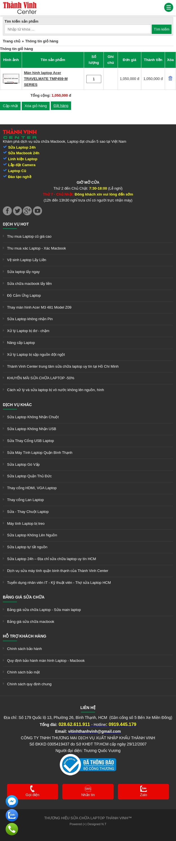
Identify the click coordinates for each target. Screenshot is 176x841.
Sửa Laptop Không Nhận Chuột (33, 417)
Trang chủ (11, 41)
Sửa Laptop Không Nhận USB (31, 429)
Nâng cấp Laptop (21, 343)
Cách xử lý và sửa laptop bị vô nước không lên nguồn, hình (55, 390)
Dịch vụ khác (17, 404)
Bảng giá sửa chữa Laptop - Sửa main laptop (44, 610)
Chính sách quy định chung (29, 684)
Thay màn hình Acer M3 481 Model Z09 (39, 307)
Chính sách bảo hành (24, 649)
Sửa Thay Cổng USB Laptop (30, 441)
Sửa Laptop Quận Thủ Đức (29, 476)
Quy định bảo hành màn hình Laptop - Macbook (46, 660)
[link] (20, 4)
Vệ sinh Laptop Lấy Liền (26, 260)
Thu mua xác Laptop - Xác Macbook (36, 248)
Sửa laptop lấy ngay (23, 272)
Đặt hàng (61, 105)
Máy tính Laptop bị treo (26, 523)
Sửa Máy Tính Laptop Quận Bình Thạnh (39, 452)
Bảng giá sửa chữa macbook (30, 621)
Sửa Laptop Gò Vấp (23, 464)
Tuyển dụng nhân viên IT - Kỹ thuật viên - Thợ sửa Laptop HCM (59, 582)
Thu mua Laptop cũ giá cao (29, 236)
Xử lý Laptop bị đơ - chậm (28, 331)
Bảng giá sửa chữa (24, 597)
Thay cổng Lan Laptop (25, 500)
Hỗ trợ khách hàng (24, 636)
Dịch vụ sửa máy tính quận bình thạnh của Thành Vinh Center (57, 571)
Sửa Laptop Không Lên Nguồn (32, 535)
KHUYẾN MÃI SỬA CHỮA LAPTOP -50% (40, 378)
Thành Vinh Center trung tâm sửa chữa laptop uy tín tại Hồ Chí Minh (63, 366)
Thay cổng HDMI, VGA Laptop (32, 488)
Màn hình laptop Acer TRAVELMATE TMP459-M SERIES (46, 79)
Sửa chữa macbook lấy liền (29, 283)
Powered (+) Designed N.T (88, 824)
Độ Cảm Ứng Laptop (24, 295)
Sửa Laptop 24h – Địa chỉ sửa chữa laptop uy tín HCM (51, 559)
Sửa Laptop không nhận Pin (30, 319)
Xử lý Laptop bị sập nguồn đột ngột (36, 354)
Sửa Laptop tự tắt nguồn (27, 547)
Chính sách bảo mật (23, 672)
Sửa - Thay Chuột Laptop (28, 512)
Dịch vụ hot (16, 224)
